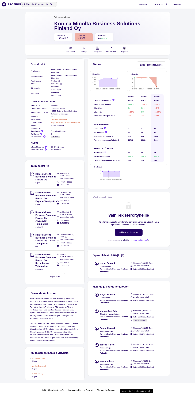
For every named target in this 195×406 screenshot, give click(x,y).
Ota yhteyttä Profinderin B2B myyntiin (137, 399)
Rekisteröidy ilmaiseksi (128, 244)
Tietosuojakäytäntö (105, 398)
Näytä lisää (55, 276)
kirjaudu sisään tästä (139, 252)
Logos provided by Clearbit (80, 398)
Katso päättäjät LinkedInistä (143, 281)
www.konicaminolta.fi (59, 120)
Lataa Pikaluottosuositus (151, 65)
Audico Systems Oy (39, 366)
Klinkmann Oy (37, 374)
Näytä (55, 137)
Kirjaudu (177, 4)
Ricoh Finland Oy (39, 358)
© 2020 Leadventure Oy (53, 398)
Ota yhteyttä (161, 4)
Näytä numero (140, 332)
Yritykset (143, 4)
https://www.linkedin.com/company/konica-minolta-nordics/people (66, 123)
